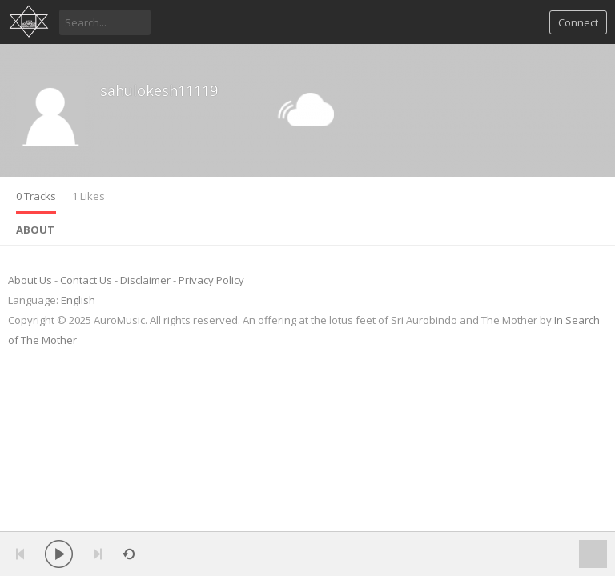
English (78, 300)
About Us (30, 280)
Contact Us (86, 280)
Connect (578, 22)
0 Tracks (36, 196)
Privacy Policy (211, 280)
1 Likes (88, 196)
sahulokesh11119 (159, 90)
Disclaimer (145, 280)
